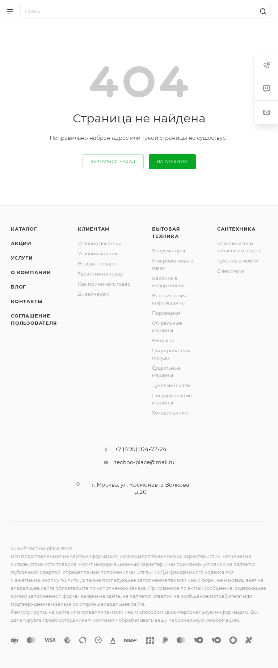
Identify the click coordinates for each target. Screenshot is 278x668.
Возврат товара (97, 263)
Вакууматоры (168, 250)
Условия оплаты (97, 253)
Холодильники (170, 413)
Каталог (24, 229)
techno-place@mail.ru (144, 462)
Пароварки (166, 313)
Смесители (230, 271)
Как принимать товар (104, 284)
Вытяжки (163, 340)
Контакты (26, 301)
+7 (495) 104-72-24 (141, 449)
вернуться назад (113, 161)
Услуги (22, 258)
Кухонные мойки (237, 261)
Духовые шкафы (171, 385)
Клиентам (94, 229)
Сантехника (236, 229)
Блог (18, 287)
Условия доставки (100, 243)
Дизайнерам (93, 294)
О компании (31, 272)
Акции (21, 243)
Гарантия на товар (100, 274)
